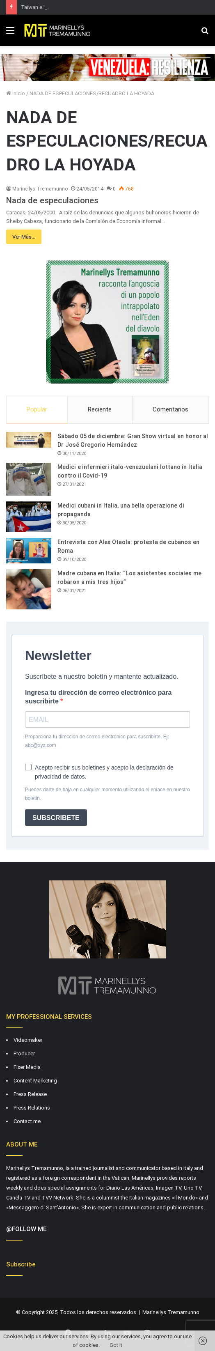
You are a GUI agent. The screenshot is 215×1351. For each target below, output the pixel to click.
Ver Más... (23, 237)
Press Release (30, 1094)
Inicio (15, 93)
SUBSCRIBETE (56, 817)
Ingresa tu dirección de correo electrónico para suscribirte (98, 697)
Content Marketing (35, 1081)
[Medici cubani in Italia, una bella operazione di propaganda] (28, 516)
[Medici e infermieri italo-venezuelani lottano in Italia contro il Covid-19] (28, 479)
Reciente (100, 409)
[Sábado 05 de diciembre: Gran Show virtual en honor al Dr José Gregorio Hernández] (28, 440)
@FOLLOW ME (26, 1229)
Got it (116, 1345)
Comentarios (170, 409)
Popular (37, 409)
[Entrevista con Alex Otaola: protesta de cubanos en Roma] (28, 550)
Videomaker (28, 1040)
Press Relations (32, 1108)
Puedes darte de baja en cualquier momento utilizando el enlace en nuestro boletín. (107, 794)
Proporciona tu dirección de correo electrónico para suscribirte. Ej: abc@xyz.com (97, 741)
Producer (24, 1053)
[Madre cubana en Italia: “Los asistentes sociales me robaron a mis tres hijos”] (28, 589)
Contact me (27, 1121)
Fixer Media (27, 1067)
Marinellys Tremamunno (40, 189)
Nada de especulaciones (52, 200)
